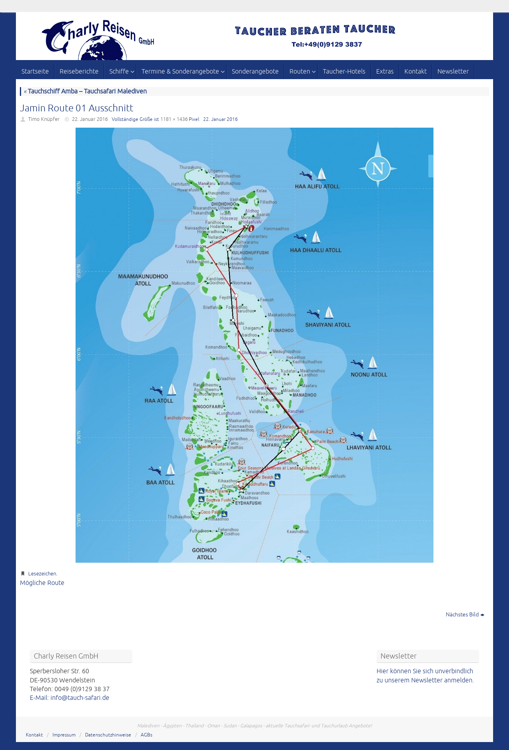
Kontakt (34, 735)
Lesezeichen (42, 574)
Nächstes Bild (465, 614)
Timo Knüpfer (44, 119)
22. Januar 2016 (90, 119)
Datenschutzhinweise (108, 735)
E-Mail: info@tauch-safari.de (69, 698)
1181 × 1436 (174, 119)
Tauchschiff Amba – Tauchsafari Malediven (85, 91)
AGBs (146, 735)
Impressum (64, 735)
